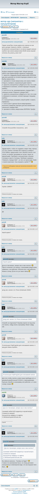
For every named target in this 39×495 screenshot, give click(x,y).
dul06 (3, 138)
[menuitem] (3, 12)
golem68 (4, 176)
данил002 (4, 35)
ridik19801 (4, 61)
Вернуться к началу (7, 57)
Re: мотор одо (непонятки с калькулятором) (13, 68)
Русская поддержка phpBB (19, 491)
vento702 (4, 392)
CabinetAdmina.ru (26, 490)
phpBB (16, 488)
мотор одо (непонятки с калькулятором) (12, 22)
